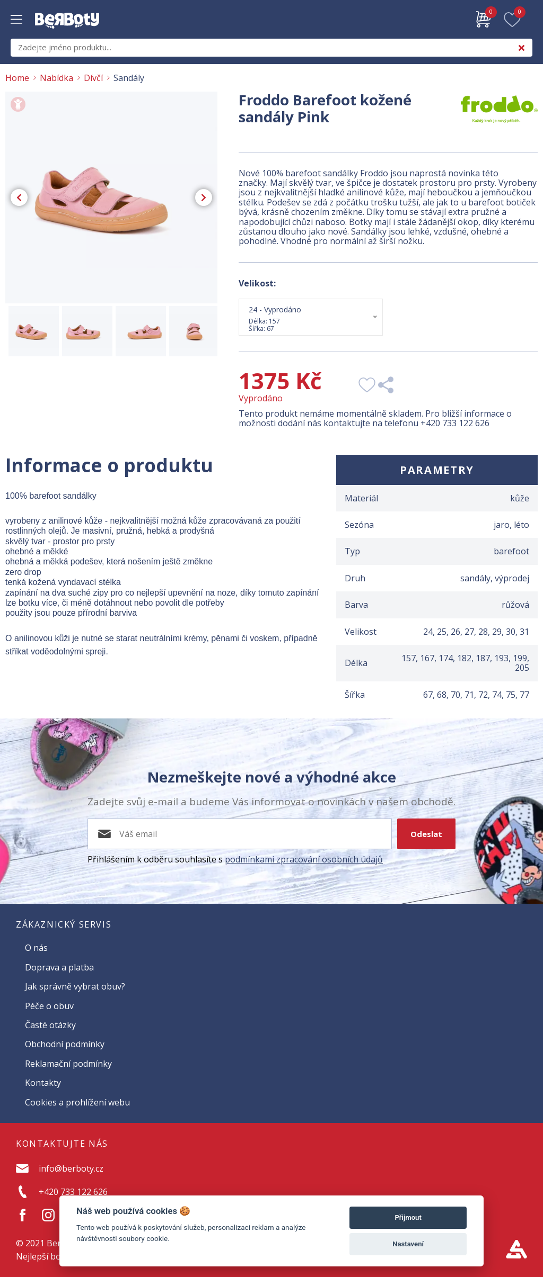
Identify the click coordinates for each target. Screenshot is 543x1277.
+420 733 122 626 (455, 423)
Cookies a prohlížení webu (77, 1102)
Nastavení (408, 1244)
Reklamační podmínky (68, 1063)
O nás (36, 948)
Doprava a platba (59, 967)
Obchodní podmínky (64, 1044)
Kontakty (43, 1083)
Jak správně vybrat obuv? (75, 986)
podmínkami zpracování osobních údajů (304, 859)
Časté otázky (50, 1025)
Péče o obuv (49, 1006)
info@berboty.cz (71, 1168)
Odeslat (426, 834)
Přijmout (408, 1217)
